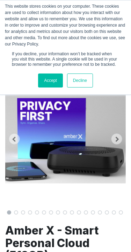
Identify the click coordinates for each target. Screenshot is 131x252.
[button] (14, 139)
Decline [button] (80, 80)
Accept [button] (50, 80)
